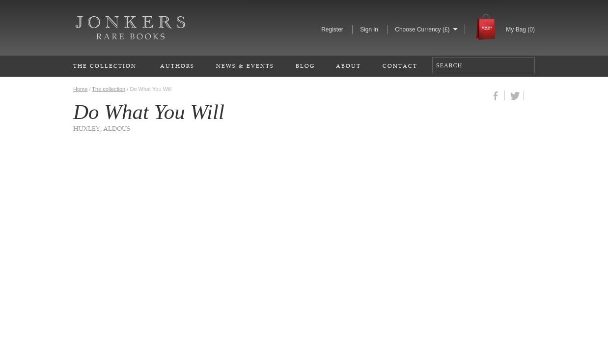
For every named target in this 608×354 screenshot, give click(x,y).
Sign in (369, 29)
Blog (305, 65)
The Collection (105, 65)
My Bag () (520, 29)
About (348, 65)
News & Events (245, 65)
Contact (400, 65)
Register (332, 29)
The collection (108, 89)
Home (80, 89)
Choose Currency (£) (422, 29)
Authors (177, 65)
